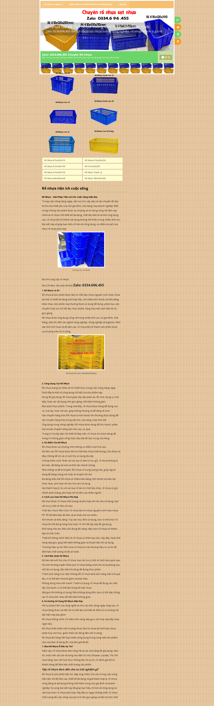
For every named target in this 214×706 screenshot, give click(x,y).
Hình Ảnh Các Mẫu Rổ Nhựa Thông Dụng (91, 4)
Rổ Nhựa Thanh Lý (53, 4)
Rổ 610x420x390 (92, 166)
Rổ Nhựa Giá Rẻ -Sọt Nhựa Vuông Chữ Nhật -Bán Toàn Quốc (97, 26)
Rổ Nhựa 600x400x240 (54, 178)
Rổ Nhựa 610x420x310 (54, 160)
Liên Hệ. (122, 4)
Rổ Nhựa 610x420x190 (54, 166)
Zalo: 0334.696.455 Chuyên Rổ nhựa (67, 55)
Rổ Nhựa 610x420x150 (54, 172)
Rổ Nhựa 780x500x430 (95, 178)
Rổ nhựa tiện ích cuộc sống (65, 188)
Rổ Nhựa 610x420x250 (95, 160)
